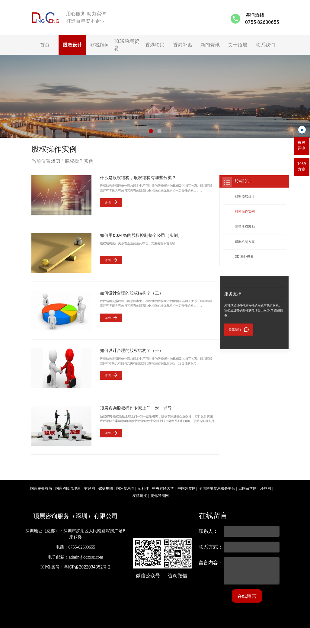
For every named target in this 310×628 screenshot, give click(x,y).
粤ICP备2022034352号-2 (87, 565)
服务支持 (232, 294)
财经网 (89, 487)
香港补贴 (182, 45)
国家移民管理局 (68, 487)
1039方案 (301, 166)
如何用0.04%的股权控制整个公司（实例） (141, 235)
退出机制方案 (245, 242)
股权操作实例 (245, 212)
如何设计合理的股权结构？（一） (131, 349)
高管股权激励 (245, 227)
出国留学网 (247, 487)
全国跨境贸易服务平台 (217, 487)
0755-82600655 (262, 22)
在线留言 (247, 594)
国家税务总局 (41, 487)
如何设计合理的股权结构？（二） (131, 292)
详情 (107, 202)
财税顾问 (100, 45)
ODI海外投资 (244, 257)
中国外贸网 (186, 487)
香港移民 (155, 45)
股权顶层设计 (245, 196)
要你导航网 (160, 494)
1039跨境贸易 (126, 44)
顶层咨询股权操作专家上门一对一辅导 (136, 407)
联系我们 (265, 45)
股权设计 (72, 45)
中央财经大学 (163, 487)
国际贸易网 (125, 487)
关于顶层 (237, 45)
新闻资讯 (210, 45)
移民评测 (301, 145)
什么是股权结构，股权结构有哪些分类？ (138, 177)
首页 (45, 45)
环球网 (265, 487)
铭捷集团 (105, 487)
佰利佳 (143, 487)
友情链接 (140, 494)
